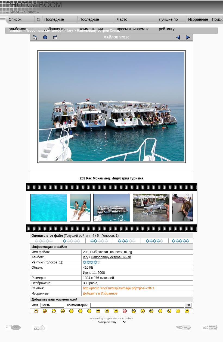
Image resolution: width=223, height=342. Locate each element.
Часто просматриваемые (133, 20)
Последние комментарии (91, 20)
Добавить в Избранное (100, 293)
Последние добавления (55, 20)
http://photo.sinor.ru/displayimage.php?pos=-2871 (118, 288)
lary (70, 30)
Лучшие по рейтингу (168, 20)
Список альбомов (17, 20)
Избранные (198, 19)
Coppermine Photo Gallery (118, 318)
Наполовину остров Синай (111, 257)
